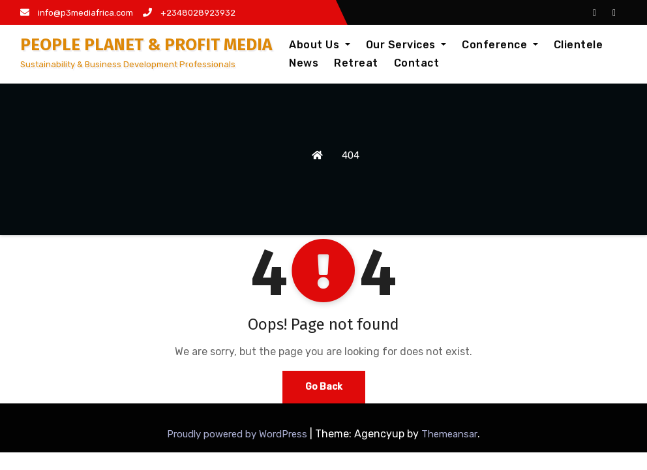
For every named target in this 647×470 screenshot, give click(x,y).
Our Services (406, 45)
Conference (500, 45)
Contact (417, 63)
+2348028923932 (189, 13)
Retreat (356, 63)
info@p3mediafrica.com (76, 13)
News (303, 63)
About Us (319, 45)
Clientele (578, 45)
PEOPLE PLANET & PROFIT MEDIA (146, 45)
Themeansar (449, 434)
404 (350, 155)
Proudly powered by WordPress (238, 434)
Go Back (323, 386)
